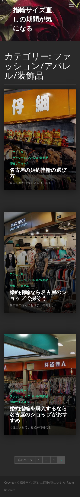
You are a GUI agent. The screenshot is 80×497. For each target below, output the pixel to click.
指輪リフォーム (19, 163)
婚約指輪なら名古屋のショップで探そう (38, 295)
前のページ (24, 460)
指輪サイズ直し (19, 402)
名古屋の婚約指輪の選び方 (38, 173)
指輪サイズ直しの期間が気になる (32, 19)
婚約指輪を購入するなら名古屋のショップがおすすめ (39, 414)
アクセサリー (18, 152)
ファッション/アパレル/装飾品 (29, 157)
